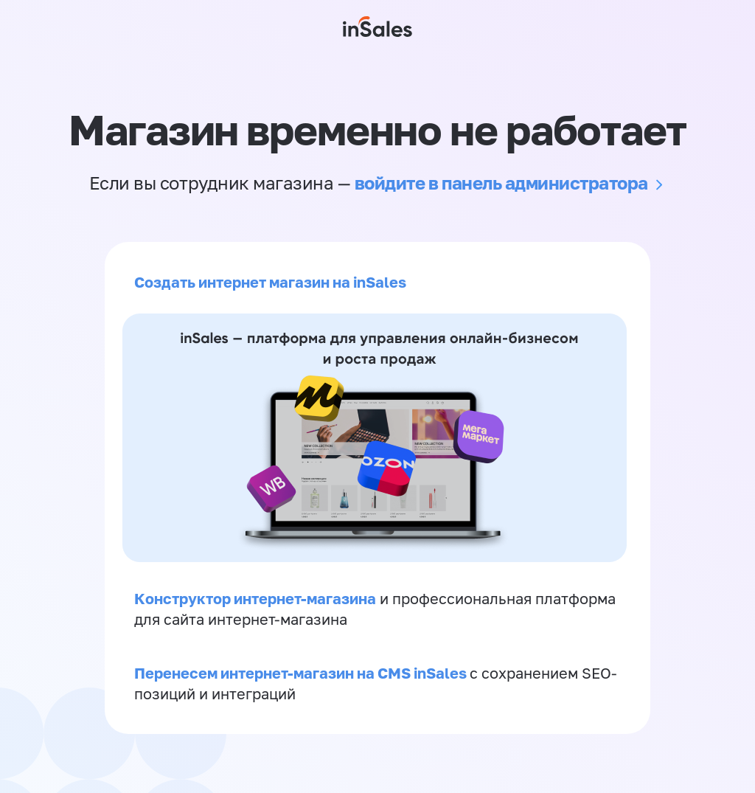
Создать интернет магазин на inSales (270, 282)
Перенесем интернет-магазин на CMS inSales (302, 673)
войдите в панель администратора (501, 182)
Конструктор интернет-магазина (255, 598)
